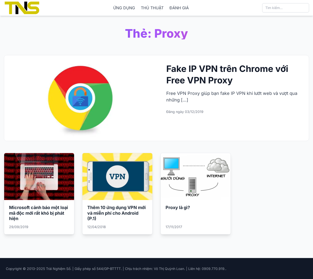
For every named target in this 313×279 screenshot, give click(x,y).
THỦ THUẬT (152, 7)
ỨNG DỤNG (124, 7)
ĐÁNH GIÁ (179, 7)
